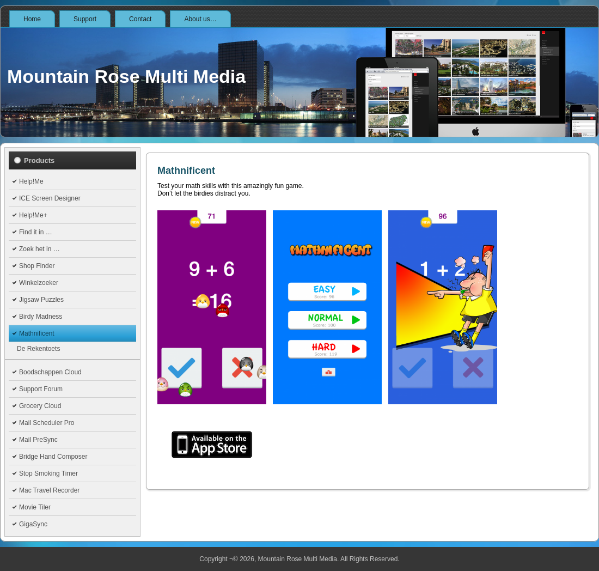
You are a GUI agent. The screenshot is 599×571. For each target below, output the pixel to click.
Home (32, 19)
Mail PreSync (38, 440)
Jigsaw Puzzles (41, 299)
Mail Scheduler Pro (46, 423)
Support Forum (41, 389)
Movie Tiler (35, 507)
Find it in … (35, 232)
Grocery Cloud (40, 406)
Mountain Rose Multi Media (126, 76)
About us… (200, 19)
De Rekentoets (38, 349)
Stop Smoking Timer (48, 473)
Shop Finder (36, 266)
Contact (140, 19)
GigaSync (33, 524)
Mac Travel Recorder (49, 490)
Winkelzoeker (38, 283)
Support (85, 19)
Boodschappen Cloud (50, 372)
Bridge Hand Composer (53, 456)
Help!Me (31, 181)
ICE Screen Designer (50, 198)
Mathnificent (36, 333)
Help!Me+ (33, 215)
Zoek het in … (39, 249)
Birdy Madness (40, 316)
